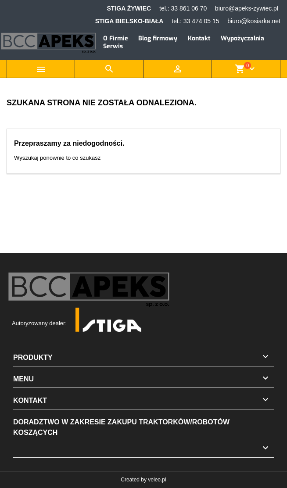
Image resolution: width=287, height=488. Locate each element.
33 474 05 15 (201, 21)
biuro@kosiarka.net (253, 21)
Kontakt (199, 38)
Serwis (113, 46)
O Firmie (115, 38)
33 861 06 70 (189, 8)
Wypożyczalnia (242, 38)
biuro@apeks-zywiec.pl (246, 8)
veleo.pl (157, 480)
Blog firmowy (157, 38)
